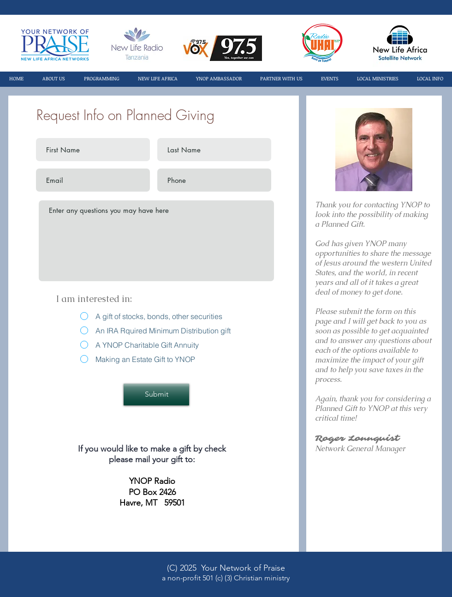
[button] (53, 78)
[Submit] (156, 394)
